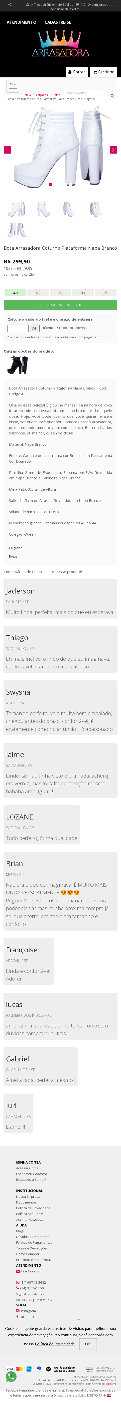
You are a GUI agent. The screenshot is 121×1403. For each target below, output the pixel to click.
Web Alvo (111, 1383)
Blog (19, 1231)
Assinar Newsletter (30, 1219)
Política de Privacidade (33, 1208)
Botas (56, 95)
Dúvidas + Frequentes (32, 1236)
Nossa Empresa (28, 1196)
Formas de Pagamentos (34, 1242)
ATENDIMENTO (21, 22)
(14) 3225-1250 (32, 1288)
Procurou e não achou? (33, 1259)
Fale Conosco (31, 1271)
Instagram (28, 1311)
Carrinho (104, 72)
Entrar (76, 72)
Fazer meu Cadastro (31, 1174)
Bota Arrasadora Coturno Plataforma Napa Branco (60, 248)
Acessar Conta (27, 1168)
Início (27, 95)
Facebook (26, 1316)
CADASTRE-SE (58, 22)
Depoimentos (26, 1202)
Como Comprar (27, 1254)
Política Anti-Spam (29, 1213)
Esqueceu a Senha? (31, 1179)
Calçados (42, 95)
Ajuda (110, 4)
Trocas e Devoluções (32, 1248)
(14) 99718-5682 (33, 1282)
